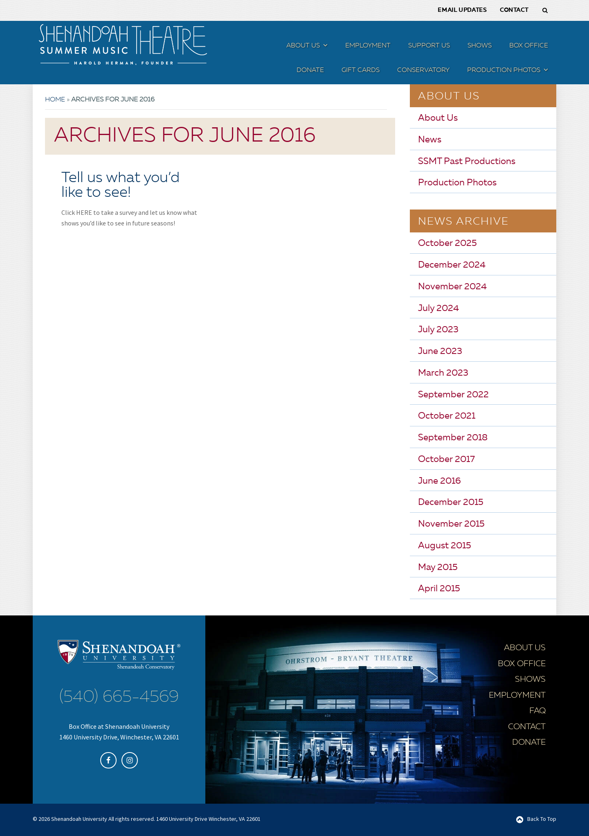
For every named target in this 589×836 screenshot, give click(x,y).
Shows (530, 679)
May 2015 (438, 567)
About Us (438, 117)
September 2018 (453, 437)
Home (55, 99)
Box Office (522, 664)
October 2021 (446, 415)
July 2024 (438, 308)
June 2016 (439, 480)
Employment (517, 695)
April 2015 (439, 588)
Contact (527, 727)
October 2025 (447, 243)
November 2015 (451, 523)
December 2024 (452, 264)
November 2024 (452, 286)
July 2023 (438, 329)
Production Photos (457, 182)
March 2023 (443, 372)
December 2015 (450, 502)
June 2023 (440, 351)
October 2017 (446, 459)
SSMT (123, 44)
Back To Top (541, 818)
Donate (529, 742)
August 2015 (444, 545)
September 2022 (453, 394)
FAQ (537, 711)
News (429, 139)
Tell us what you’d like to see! (120, 185)
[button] (324, 46)
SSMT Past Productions (466, 161)
